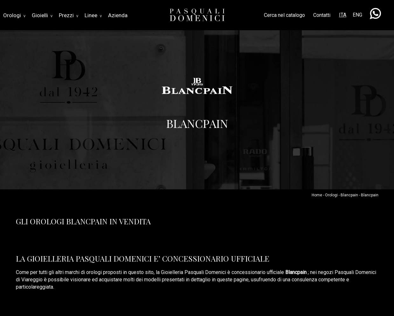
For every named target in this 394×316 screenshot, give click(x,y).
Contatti (321, 15)
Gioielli (42, 15)
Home (317, 195)
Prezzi (68, 15)
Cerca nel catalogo (284, 15)
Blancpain (349, 195)
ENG (357, 15)
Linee (93, 15)
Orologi (14, 15)
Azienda (118, 15)
